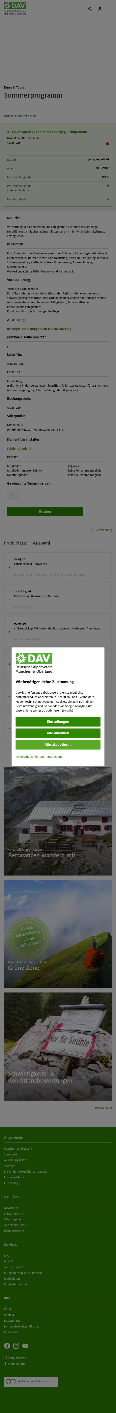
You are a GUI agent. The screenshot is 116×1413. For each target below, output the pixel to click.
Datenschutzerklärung (30, 757)
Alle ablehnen (58, 733)
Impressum (54, 757)
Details (67, 711)
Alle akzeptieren (58, 744)
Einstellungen (58, 721)
